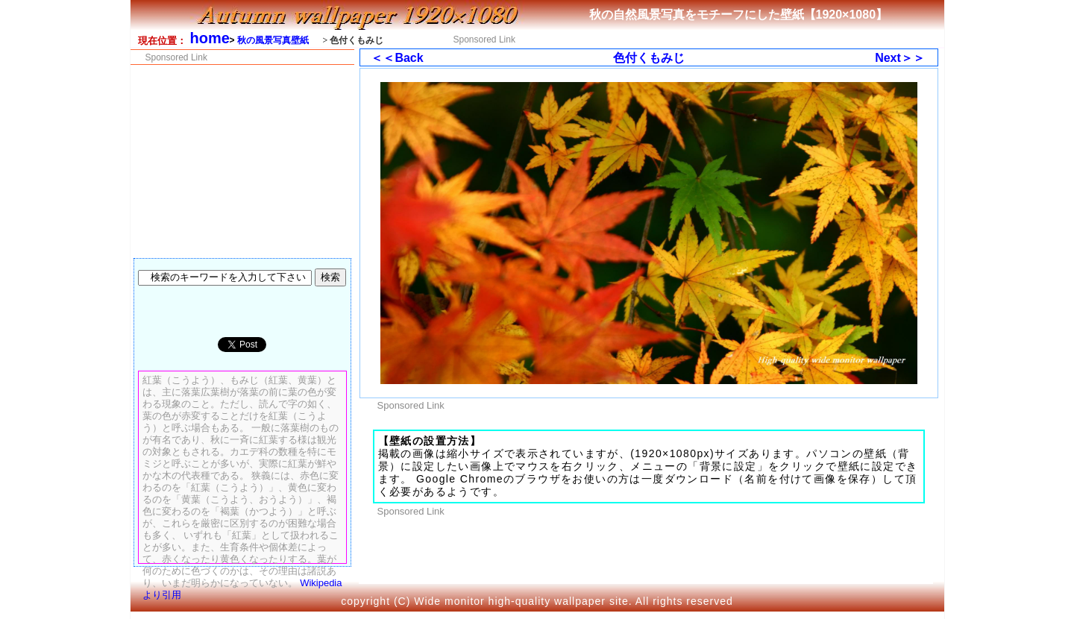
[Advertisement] (717, 38)
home (210, 38)
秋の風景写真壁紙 (273, 40)
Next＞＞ (900, 57)
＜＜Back (397, 57)
